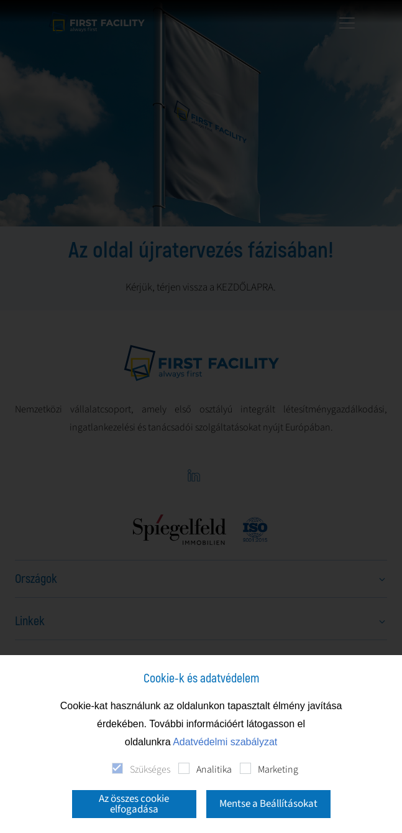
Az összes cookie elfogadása (134, 804)
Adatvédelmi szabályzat (225, 742)
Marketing (278, 769)
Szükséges (150, 769)
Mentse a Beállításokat (268, 803)
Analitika (214, 769)
